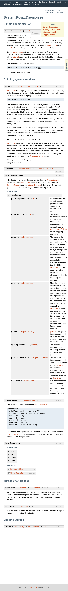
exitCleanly (10, 508)
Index (65, 2)
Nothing (54, 268)
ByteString (33, 529)
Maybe (22, 238)
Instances (11, 468)
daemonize (9, 31)
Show (12, 475)
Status (11, 463)
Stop (10, 456)
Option (34, 346)
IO (20, 31)
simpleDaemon (34, 185)
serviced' (9, 169)
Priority (19, 529)
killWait (15, 383)
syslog (8, 529)
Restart (12, 460)
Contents (58, 2)
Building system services (52, 29)
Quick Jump (43, 2)
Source (51, 2)
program (15, 214)
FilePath (43, 359)
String (29, 238)
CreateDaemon (23, 86)
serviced (9, 86)
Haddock (33, 587)
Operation (43, 169)
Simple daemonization (52, 27)
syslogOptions (18, 346)
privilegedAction (20, 199)
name (13, 238)
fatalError (10, 490)
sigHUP (16, 57)
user (13, 284)
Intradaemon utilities (51, 32)
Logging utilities (49, 35)
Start (11, 453)
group (14, 333)
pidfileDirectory (20, 359)
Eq (11, 471)
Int (32, 383)
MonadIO (23, 490)
